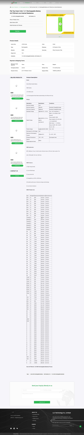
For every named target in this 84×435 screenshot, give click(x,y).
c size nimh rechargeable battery (36, 374)
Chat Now (18, 31)
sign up (70, 425)
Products (27, 2)
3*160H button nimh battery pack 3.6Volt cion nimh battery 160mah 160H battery (17, 96)
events (47, 2)
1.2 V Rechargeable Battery (24, 7)
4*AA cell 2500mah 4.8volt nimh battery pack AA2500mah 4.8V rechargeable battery (17, 118)
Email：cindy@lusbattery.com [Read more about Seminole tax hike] (17, 417)
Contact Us (41, 2)
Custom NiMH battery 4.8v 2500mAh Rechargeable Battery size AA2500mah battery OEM (17, 141)
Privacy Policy (15, 433)
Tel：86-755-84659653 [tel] (15, 415)
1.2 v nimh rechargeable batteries (57, 374)
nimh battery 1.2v (47, 374)
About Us (34, 2)
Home (21, 2)
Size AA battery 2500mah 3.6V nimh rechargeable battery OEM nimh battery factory (17, 163)
